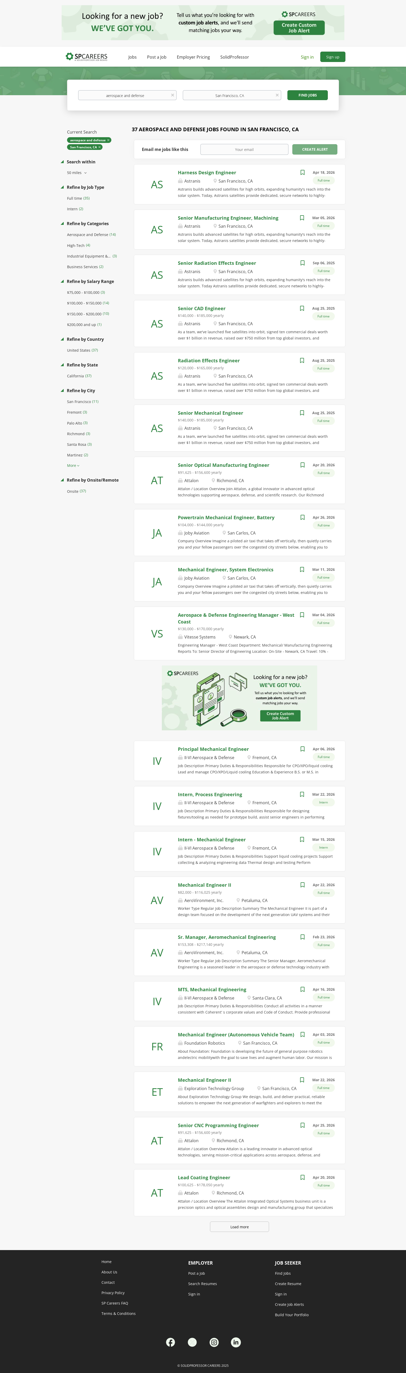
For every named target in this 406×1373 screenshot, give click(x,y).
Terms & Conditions (119, 1313)
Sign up (332, 56)
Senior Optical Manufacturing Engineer (223, 465)
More (71, 465)
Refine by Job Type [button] (85, 187)
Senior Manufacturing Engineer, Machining (228, 218)
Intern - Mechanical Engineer (212, 839)
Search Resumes (202, 1283)
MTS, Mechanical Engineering (212, 989)
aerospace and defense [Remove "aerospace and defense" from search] (88, 140)
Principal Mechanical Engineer (213, 749)
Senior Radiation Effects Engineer (217, 263)
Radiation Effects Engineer (209, 360)
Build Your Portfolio (292, 1314)
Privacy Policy (113, 1292)
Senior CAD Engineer (202, 308)
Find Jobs (308, 95)
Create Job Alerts (289, 1304)
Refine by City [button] (80, 390)
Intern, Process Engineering (210, 794)
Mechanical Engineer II (204, 885)
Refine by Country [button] (85, 339)
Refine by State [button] (82, 365)
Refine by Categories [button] (87, 223)
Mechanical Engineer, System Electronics (225, 569)
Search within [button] (81, 162)
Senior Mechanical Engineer (210, 413)
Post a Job (196, 1273)
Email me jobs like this (165, 149)
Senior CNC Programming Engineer (218, 1125)
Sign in (307, 57)
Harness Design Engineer (207, 172)
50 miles (75, 172)
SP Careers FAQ (115, 1303)
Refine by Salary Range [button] (90, 281)
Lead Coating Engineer (204, 1177)
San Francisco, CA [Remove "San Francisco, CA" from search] (83, 147)
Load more (239, 1226)
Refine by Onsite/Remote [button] (92, 480)
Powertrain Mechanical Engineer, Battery (226, 517)
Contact (108, 1282)
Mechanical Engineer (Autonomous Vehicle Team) (236, 1034)
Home (107, 1261)
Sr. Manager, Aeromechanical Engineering (227, 937)
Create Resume (288, 1283)
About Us (109, 1272)
